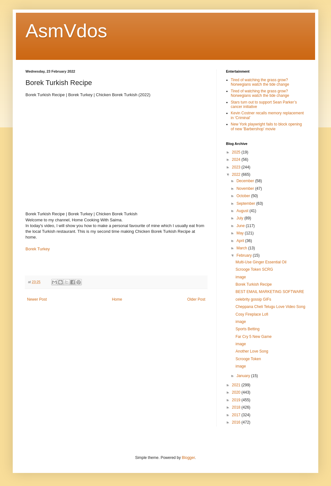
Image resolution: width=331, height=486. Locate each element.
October (243, 196)
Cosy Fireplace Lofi (252, 314)
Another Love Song (252, 351)
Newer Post (37, 299)
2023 (237, 167)
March (242, 248)
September (246, 203)
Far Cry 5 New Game (253, 336)
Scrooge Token (248, 359)
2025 (237, 152)
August (243, 211)
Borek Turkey (37, 249)
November (245, 188)
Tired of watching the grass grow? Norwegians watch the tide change (260, 82)
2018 (237, 407)
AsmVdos (66, 30)
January (243, 376)
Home (117, 299)
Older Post (196, 299)
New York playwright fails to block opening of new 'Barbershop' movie (266, 126)
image (241, 277)
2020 (237, 392)
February (244, 255)
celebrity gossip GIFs (253, 299)
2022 (237, 174)
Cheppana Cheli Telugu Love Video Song (270, 306)
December (245, 181)
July (240, 218)
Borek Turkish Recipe (254, 284)
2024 (237, 159)
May (240, 233)
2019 (237, 400)
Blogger (188, 457)
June (241, 226)
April (240, 241)
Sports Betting (247, 329)
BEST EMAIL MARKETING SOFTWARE (270, 291)
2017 (237, 415)
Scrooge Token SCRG (254, 269)
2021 (237, 385)
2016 (237, 422)
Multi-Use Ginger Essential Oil (261, 262)
